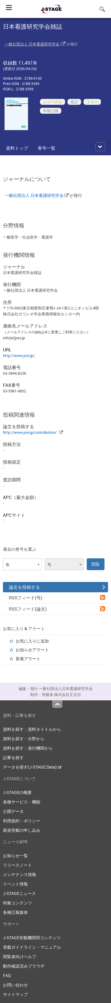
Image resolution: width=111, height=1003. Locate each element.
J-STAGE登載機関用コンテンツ (32, 937)
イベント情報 (15, 884)
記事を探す (13, 757)
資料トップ (17, 148)
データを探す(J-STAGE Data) (32, 767)
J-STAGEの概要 (17, 792)
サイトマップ (15, 994)
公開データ (13, 811)
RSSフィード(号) (57, 598)
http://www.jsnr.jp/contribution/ (30, 432)
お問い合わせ (15, 985)
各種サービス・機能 (21, 802)
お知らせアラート (32, 650)
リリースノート (17, 865)
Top (57, 704)
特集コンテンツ (17, 903)
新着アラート (28, 658)
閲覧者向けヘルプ (19, 956)
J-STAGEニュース (19, 893)
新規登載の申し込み (21, 830)
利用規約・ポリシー (21, 820)
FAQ (7, 975)
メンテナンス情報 (19, 874)
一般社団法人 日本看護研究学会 (32, 44)
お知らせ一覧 (15, 855)
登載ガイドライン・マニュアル (32, 947)
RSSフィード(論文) (57, 609)
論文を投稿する (57, 587)
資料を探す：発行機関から (28, 748)
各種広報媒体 (15, 912)
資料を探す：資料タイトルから (32, 729)
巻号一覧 (46, 148)
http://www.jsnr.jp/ (19, 355)
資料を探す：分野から (23, 738)
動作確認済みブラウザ (23, 966)
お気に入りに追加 (32, 641)
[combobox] (22, 564)
